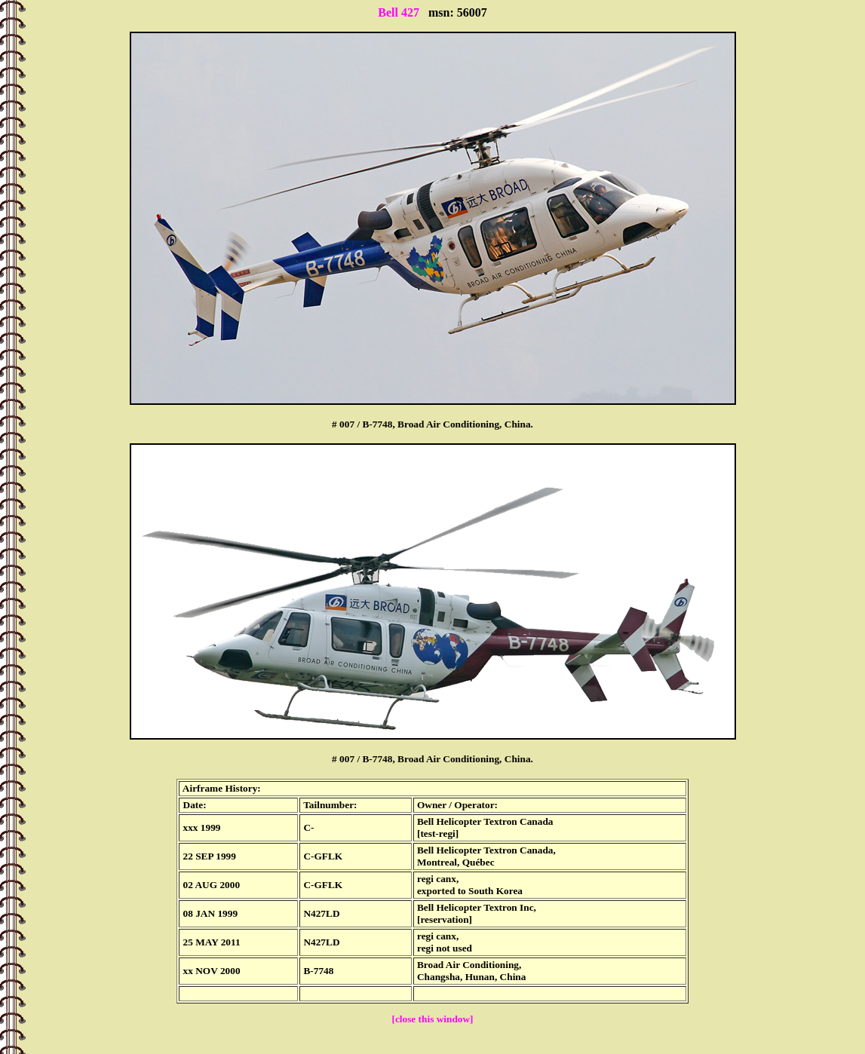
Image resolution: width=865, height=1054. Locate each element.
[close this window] (432, 1019)
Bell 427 (398, 12)
